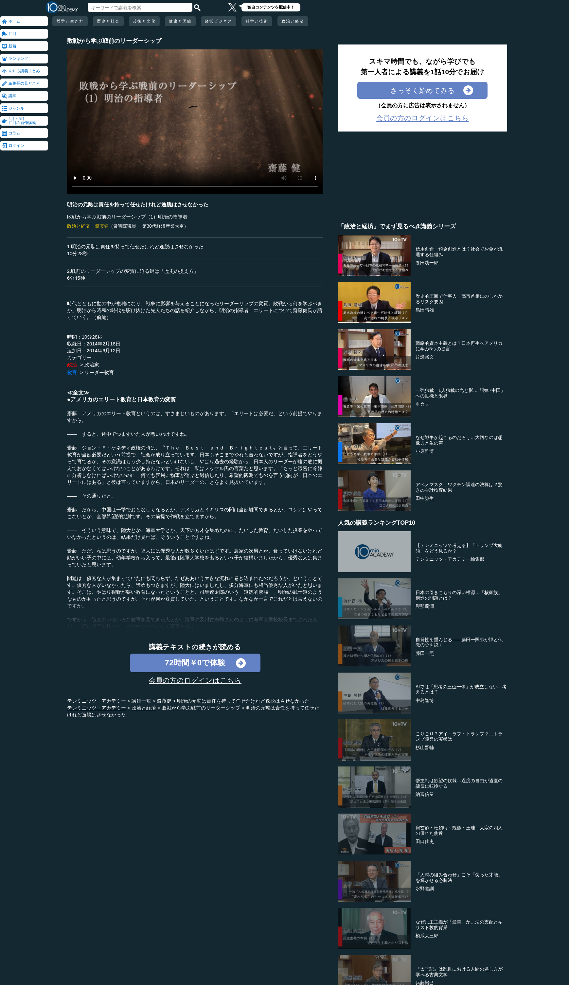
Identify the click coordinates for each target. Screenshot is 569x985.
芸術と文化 (144, 21)
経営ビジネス (218, 21)
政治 (72, 364)
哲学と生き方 (70, 21)
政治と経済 (292, 21)
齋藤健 (102, 226)
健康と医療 (180, 21)
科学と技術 (256, 21)
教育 (72, 372)
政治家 (91, 364)
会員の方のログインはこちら (195, 680)
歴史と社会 (108, 21)
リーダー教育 (99, 372)
